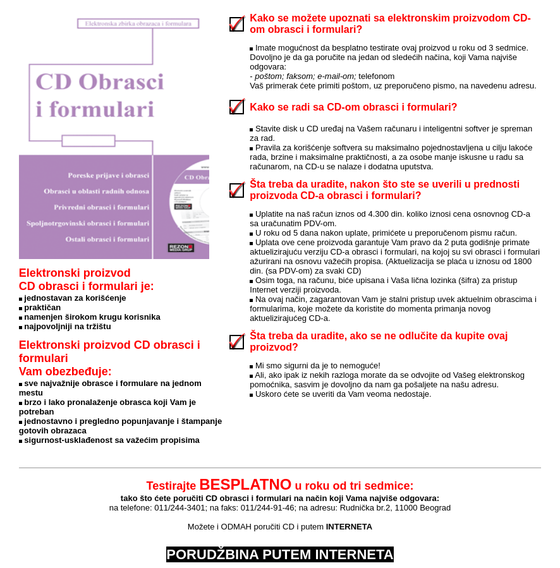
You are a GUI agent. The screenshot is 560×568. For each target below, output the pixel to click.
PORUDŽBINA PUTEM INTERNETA (279, 554)
